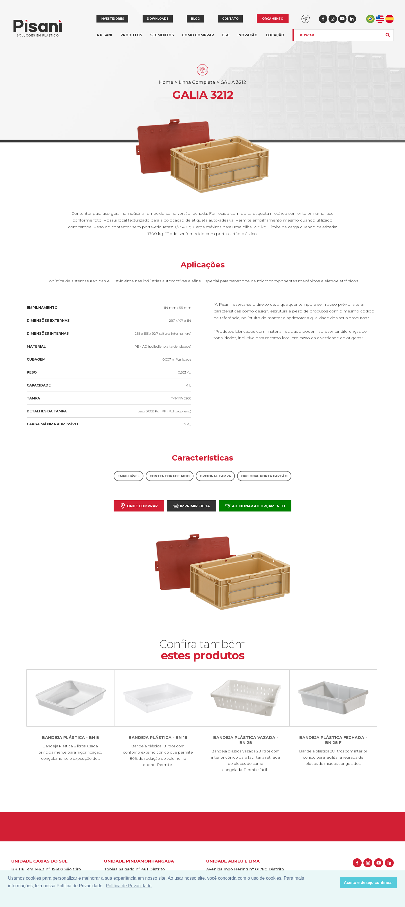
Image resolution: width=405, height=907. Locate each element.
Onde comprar (139, 506)
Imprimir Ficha (191, 506)
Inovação (247, 35)
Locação (275, 35)
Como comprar (198, 35)
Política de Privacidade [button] (129, 885)
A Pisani (104, 38)
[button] (334, 882)
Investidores (112, 19)
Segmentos (162, 38)
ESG (226, 35)
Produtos (131, 38)
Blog (195, 19)
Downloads (157, 19)
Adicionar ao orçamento (255, 506)
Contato (230, 19)
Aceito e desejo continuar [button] (368, 882)
